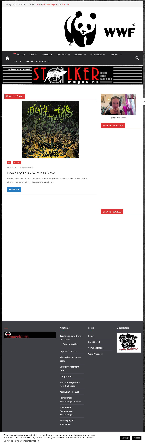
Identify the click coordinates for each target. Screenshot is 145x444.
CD (9, 163)
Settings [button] (125, 437)
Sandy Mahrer (27, 167)
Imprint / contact (68, 351)
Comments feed (96, 347)
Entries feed (94, 342)
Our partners (66, 376)
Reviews (78, 54)
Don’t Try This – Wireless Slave (31, 173)
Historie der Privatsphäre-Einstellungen (66, 411)
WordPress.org (95, 354)
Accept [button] (137, 437)
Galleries (62, 54)
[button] (35, 55)
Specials (114, 54)
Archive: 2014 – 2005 (36, 61)
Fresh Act (47, 54)
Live (32, 54)
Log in (91, 336)
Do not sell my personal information (21, 440)
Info (15, 61)
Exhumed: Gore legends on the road (53, 4)
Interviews (96, 54)
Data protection (70, 344)
